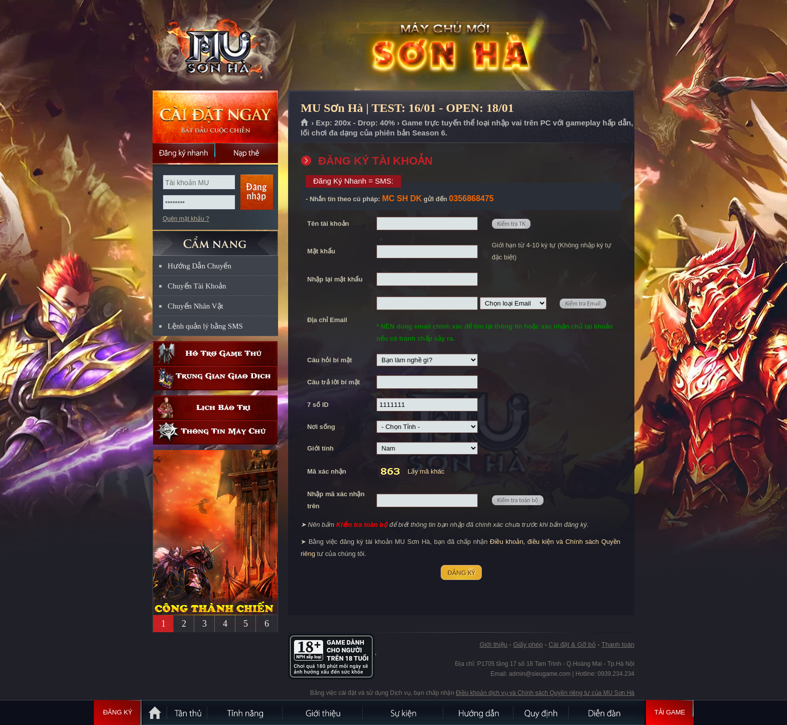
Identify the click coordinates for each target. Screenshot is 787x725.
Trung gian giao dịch (215, 378)
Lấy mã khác (426, 471)
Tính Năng (245, 712)
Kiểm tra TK (511, 223)
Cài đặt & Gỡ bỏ (572, 644)
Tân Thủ (188, 712)
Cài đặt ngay (215, 116)
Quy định (541, 712)
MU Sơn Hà (215, 45)
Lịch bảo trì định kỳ (215, 407)
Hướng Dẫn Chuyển (199, 266)
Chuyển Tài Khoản (197, 286)
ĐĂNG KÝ (461, 572)
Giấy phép (528, 644)
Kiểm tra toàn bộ (517, 500)
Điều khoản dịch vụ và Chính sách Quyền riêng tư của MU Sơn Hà (545, 692)
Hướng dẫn (479, 712)
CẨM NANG (215, 239)
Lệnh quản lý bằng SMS (205, 326)
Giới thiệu (493, 644)
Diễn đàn (606, 712)
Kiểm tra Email (582, 303)
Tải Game (670, 712)
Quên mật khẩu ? (186, 218)
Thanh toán (617, 644)
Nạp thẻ (246, 153)
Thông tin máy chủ (215, 432)
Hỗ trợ (215, 353)
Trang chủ (305, 123)
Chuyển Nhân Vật (195, 306)
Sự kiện (403, 712)
